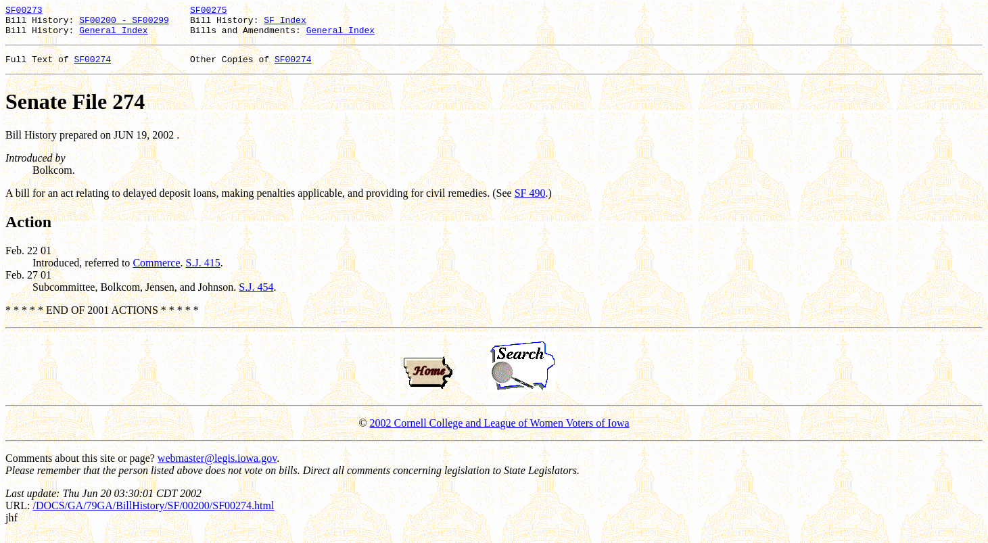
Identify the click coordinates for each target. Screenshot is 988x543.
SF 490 (530, 201)
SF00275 (208, 11)
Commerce (156, 271)
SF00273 (24, 11)
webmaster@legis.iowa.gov (217, 466)
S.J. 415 (203, 271)
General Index (113, 36)
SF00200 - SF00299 (124, 24)
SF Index (285, 24)
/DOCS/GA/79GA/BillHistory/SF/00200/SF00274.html (153, 513)
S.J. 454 (256, 295)
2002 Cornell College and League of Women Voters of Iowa (500, 431)
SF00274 (92, 67)
